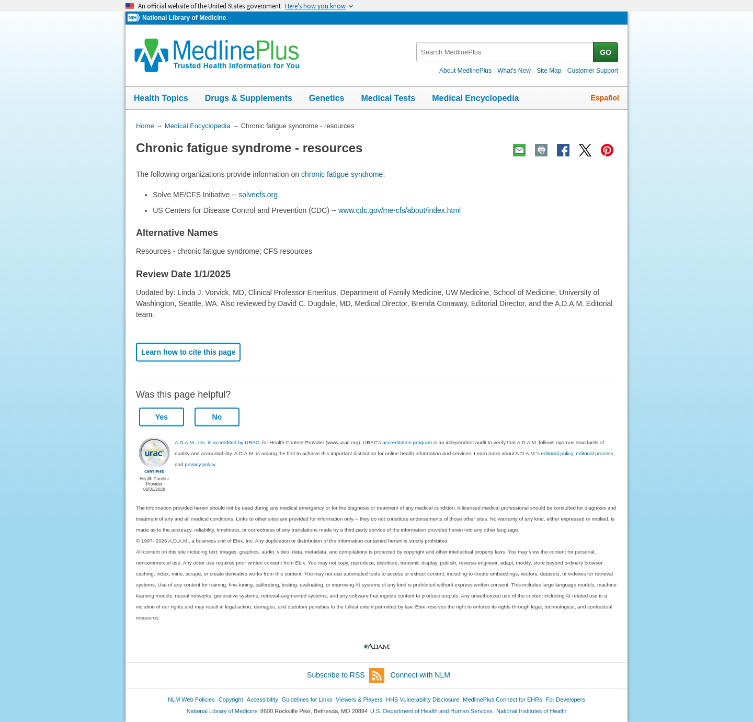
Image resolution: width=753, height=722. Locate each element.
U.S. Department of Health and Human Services (431, 711)
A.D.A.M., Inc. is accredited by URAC (217, 442)
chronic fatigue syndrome (342, 174)
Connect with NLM (420, 675)
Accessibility (262, 699)
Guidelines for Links (307, 699)
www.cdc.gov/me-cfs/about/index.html (399, 210)
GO (605, 52)
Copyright (231, 699)
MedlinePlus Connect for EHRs (502, 699)
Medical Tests (388, 98)
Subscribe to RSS (345, 675)
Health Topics (161, 98)
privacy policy (200, 464)
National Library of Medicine (184, 17)
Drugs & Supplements (248, 98)
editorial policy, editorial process (577, 453)
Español (605, 98)
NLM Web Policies (191, 699)
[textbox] (505, 52)
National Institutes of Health (531, 711)
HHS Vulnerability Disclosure (422, 699)
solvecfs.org (258, 194)
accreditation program (407, 442)
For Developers (565, 699)
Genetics (327, 98)
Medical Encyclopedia (475, 98)
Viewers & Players (359, 699)
